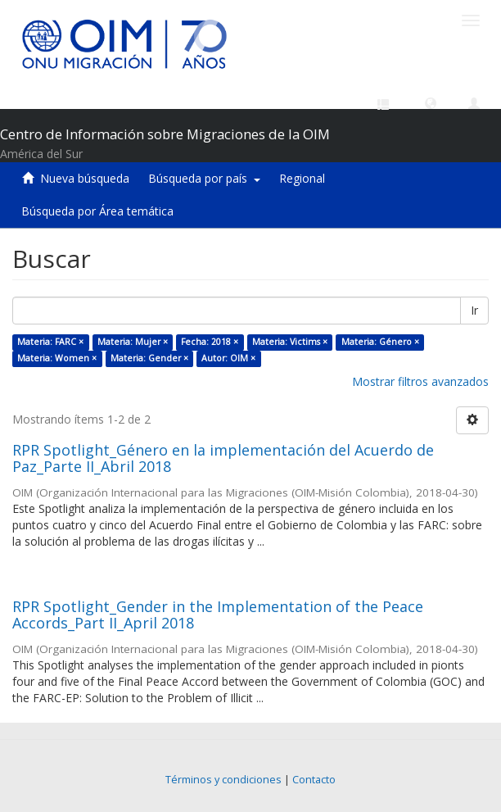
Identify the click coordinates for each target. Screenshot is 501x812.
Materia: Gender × (149, 358)
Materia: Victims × (289, 341)
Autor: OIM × (228, 358)
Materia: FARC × (50, 341)
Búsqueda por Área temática (97, 211)
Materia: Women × (57, 358)
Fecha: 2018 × (209, 341)
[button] (430, 102)
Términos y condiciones (223, 780)
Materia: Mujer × (132, 341)
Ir (474, 310)
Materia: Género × (380, 341)
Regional (302, 178)
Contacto (314, 780)
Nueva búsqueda (84, 178)
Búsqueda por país (204, 178)
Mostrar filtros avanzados (420, 381)
